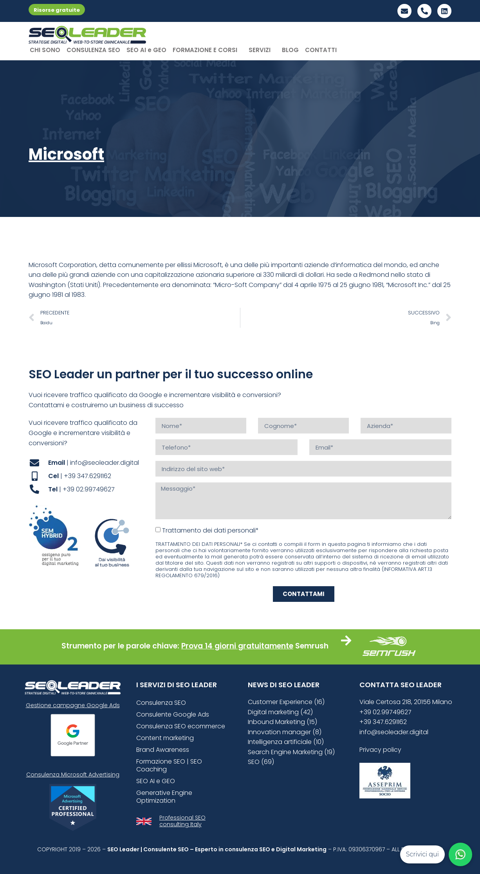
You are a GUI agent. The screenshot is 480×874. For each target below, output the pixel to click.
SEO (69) (261, 761)
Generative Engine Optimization (164, 796)
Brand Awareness (162, 749)
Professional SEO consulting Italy (182, 821)
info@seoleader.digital (393, 732)
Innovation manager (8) (284, 732)
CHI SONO (45, 50)
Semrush (311, 646)
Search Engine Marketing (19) (291, 752)
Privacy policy (380, 749)
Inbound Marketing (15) (282, 721)
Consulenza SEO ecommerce (180, 726)
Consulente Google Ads (172, 714)
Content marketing (165, 737)
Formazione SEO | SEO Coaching (169, 765)
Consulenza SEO (161, 702)
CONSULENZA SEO (93, 50)
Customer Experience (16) (286, 701)
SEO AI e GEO (146, 50)
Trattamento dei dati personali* (210, 530)
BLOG (290, 50)
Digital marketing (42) (280, 712)
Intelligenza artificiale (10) (286, 741)
